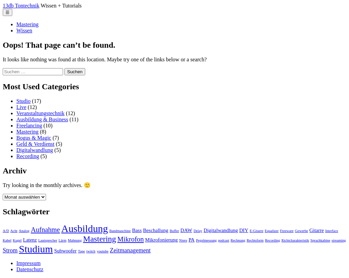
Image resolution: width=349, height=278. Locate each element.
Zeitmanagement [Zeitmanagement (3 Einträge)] (130, 250)
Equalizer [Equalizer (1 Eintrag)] (272, 231)
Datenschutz (29, 269)
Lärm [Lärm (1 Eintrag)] (62, 240)
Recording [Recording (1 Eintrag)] (272, 240)
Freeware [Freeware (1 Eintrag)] (287, 231)
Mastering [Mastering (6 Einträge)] (99, 238)
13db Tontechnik (21, 6)
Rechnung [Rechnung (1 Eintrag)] (237, 240)
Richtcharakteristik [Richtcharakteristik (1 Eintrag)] (295, 240)
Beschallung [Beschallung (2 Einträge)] (155, 230)
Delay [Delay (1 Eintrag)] (198, 231)
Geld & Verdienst (35, 144)
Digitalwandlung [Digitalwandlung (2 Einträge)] (220, 230)
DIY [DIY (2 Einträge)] (243, 230)
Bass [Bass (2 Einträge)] (136, 230)
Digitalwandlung (34, 150)
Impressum (28, 263)
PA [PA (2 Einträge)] (191, 240)
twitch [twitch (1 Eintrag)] (90, 251)
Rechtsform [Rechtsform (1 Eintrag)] (255, 240)
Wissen (24, 30)
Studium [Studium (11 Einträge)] (36, 249)
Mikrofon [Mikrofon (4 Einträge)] (130, 239)
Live (21, 107)
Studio (23, 101)
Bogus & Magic (33, 138)
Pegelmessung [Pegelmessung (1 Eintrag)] (206, 240)
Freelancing (29, 125)
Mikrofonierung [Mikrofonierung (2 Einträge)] (161, 240)
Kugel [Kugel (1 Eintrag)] (17, 240)
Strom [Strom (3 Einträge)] (10, 250)
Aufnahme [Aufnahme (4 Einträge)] (45, 229)
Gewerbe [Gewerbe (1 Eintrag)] (301, 231)
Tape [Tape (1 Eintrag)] (81, 251)
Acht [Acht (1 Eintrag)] (13, 231)
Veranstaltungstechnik (40, 113)
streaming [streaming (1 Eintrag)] (339, 240)
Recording (27, 156)
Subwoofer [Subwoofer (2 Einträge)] (65, 250)
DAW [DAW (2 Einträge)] (186, 230)
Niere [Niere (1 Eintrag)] (183, 240)
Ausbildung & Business (42, 119)
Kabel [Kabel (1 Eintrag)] (7, 240)
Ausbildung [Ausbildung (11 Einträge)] (84, 228)
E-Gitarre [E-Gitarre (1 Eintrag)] (256, 231)
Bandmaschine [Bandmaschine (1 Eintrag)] (120, 231)
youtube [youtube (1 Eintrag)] (102, 251)
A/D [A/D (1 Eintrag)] (6, 231)
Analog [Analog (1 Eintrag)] (24, 231)
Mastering (27, 24)
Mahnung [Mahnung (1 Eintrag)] (75, 240)
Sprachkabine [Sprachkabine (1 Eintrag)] (320, 240)
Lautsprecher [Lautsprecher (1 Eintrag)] (47, 240)
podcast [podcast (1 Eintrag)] (223, 240)
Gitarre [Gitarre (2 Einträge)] (316, 230)
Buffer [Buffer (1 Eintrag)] (174, 231)
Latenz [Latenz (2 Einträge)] (30, 240)
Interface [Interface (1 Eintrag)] (331, 231)
